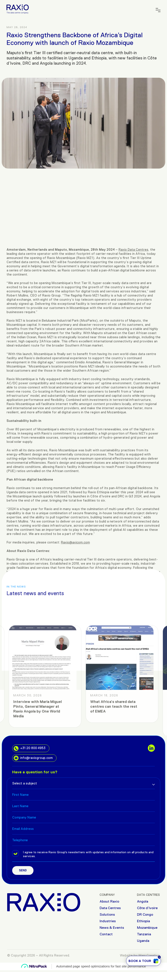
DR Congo (145, 914)
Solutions (107, 914)
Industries (108, 921)
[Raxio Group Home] (18, 9)
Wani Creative (149, 955)
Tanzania (144, 934)
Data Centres (110, 908)
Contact (106, 934)
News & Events (112, 927)
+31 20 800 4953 (29, 748)
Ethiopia (143, 921)
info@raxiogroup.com (33, 758)
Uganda (143, 941)
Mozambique (147, 927)
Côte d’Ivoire (147, 908)
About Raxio (109, 901)
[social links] (151, 748)
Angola (142, 901)
